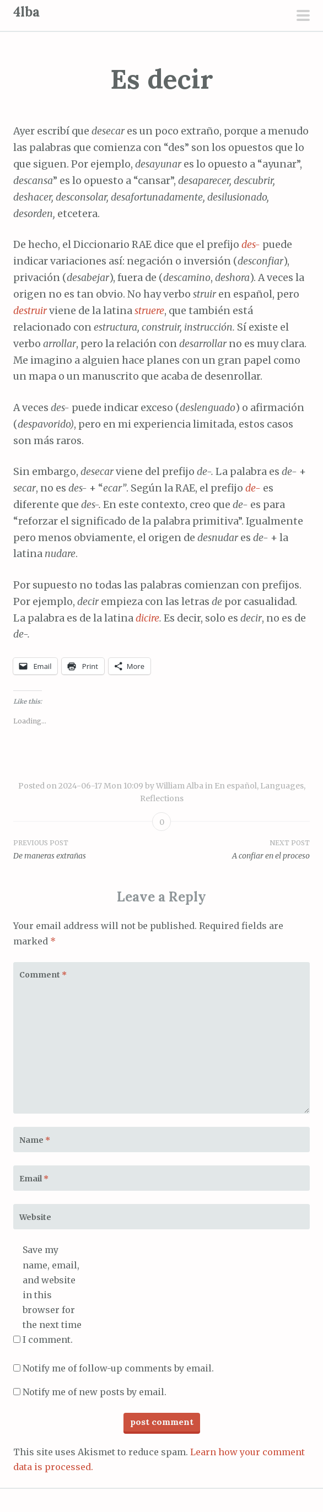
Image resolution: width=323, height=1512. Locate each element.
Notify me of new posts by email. (94, 1391)
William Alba (179, 786)
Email (34, 1179)
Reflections (162, 798)
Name (34, 1140)
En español (235, 786)
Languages (282, 786)
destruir (30, 311)
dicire (147, 618)
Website (35, 1217)
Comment (43, 975)
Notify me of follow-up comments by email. (118, 1368)
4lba (26, 11)
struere (149, 311)
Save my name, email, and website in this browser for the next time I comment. (52, 1294)
